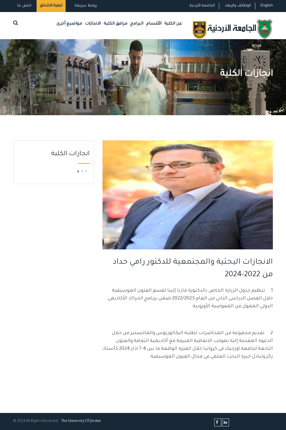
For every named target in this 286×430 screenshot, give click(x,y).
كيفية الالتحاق (51, 6)
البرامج (136, 24)
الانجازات (93, 24)
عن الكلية (173, 24)
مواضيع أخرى (69, 24)
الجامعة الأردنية (202, 6)
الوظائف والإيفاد (238, 6)
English (267, 6)
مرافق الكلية (115, 24)
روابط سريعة (85, 6)
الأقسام (153, 24)
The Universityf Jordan (81, 421)
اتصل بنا (24, 6)
